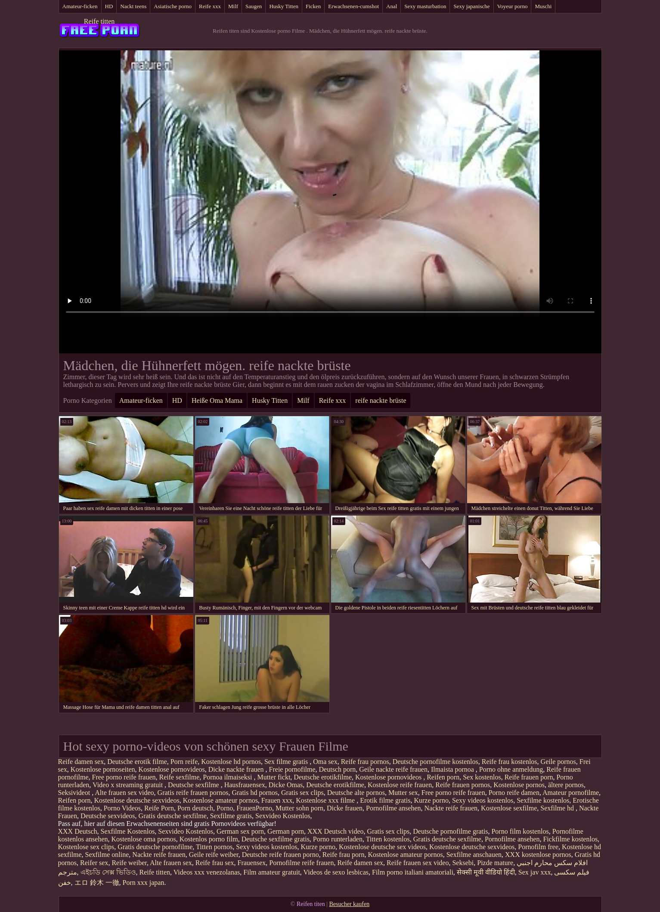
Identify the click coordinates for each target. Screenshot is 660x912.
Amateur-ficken (80, 6)
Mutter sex (403, 792)
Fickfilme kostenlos (570, 839)
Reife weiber (129, 862)
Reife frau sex (214, 862)
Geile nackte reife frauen (393, 769)
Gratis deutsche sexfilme (173, 815)
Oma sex (325, 761)
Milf (233, 6)
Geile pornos (558, 761)
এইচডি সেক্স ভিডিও (108, 872)
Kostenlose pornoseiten (103, 769)
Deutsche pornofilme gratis (450, 831)
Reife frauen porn (529, 777)
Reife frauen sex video (418, 862)
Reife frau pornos (365, 761)
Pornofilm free (538, 846)
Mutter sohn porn (299, 808)
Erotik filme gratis (385, 800)
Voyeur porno (512, 6)
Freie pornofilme (292, 769)
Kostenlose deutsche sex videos (382, 846)
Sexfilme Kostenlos (128, 831)
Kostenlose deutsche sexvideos (136, 800)
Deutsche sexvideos (108, 815)
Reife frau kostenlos (509, 761)
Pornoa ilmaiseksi (228, 777)
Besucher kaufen (349, 904)
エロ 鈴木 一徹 (96, 882)
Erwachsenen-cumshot (353, 6)
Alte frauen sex (171, 862)
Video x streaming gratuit (128, 784)
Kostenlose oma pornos (143, 839)
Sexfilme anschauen (474, 854)
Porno (225, 808)
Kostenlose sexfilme (509, 808)
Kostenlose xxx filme (326, 800)
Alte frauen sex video (124, 792)
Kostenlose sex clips (86, 846)
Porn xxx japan (143, 882)
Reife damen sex (81, 761)
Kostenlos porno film (209, 839)
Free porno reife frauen (124, 777)
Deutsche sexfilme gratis (276, 839)
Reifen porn (443, 777)
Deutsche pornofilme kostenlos (435, 761)
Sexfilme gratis (231, 815)
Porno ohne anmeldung (511, 769)
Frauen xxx (276, 800)
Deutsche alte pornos (356, 792)
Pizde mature (495, 862)
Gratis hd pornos (255, 792)
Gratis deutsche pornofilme (155, 846)
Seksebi (463, 862)
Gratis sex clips (302, 792)
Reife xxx (210, 6)
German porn (285, 831)
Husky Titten (283, 6)
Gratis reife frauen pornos (193, 792)
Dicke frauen (345, 808)
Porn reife (184, 761)
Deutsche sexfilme (194, 784)
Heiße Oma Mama (217, 400)
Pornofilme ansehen (393, 808)
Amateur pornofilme (570, 792)
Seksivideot (75, 792)
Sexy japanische (471, 6)
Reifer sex (94, 862)
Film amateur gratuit (271, 872)
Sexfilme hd (558, 808)
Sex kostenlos (482, 777)
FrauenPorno (254, 808)
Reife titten (99, 21)
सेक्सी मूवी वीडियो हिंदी (486, 872)
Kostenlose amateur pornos (220, 800)
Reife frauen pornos (462, 784)
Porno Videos (122, 808)
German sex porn (240, 831)
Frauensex (252, 862)
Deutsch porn (337, 769)
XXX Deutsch (77, 831)
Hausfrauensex (244, 784)
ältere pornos (566, 784)
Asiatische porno (173, 6)
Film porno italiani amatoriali (412, 872)
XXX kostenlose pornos (538, 854)
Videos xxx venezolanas (207, 872)
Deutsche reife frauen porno (280, 854)
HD (109, 6)
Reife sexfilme (179, 777)
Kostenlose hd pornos (231, 761)
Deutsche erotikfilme (323, 777)
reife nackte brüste (380, 400)
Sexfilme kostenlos (543, 800)
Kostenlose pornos (519, 784)
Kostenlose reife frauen (400, 784)
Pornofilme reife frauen (301, 862)
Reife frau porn (343, 854)
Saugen (253, 6)
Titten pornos (214, 846)
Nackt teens (133, 6)
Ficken (313, 6)
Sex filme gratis (287, 761)
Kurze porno (431, 800)
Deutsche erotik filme (137, 761)
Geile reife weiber (214, 854)
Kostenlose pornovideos (172, 769)
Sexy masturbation (425, 6)
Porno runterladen (338, 839)
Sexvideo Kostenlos (282, 815)
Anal (391, 6)
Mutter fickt (273, 777)
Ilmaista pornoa (453, 769)
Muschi (543, 6)
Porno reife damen (514, 792)
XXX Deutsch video (335, 831)
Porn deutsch (195, 808)
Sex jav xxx (534, 872)
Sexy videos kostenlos (482, 800)
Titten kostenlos (388, 839)
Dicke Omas (286, 784)
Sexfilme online (107, 854)
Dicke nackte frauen (237, 769)
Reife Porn (159, 808)
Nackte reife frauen (451, 808)
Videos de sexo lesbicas (336, 872)
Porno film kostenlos (519, 831)
